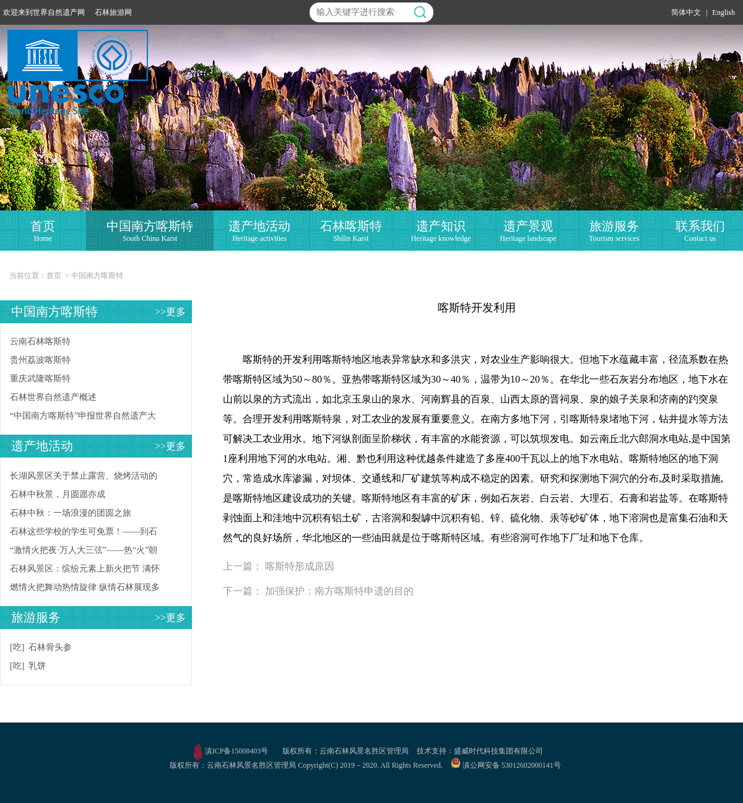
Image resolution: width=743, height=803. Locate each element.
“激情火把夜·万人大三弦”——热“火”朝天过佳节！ (83, 552)
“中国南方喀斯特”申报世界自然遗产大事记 (83, 418)
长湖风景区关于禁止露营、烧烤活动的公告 (83, 478)
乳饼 (37, 666)
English (723, 12)
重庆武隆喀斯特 (40, 378)
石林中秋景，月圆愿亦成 (57, 494)
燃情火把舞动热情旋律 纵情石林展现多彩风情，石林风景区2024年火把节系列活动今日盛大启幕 (85, 590)
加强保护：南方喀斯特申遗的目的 (339, 591)
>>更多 (170, 311)
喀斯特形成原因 (299, 566)
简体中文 (686, 12)
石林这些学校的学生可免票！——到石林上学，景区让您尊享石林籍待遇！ (83, 534)
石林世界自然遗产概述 (53, 397)
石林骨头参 (50, 647)
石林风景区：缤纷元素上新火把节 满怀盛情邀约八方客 (85, 571)
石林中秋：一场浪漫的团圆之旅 (70, 513)
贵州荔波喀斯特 (40, 360)
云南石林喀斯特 (40, 341)
